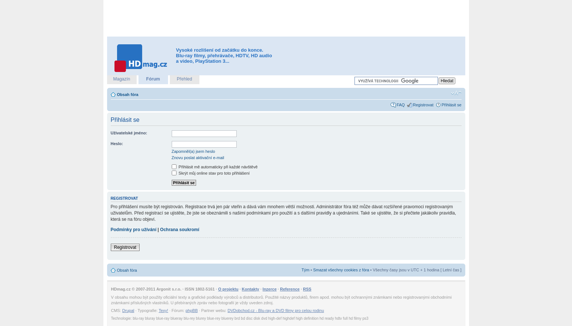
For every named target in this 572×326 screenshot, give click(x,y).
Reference (289, 289)
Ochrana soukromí (179, 229)
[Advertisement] (286, 18)
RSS (307, 289)
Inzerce (270, 289)
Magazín (121, 79)
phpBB (191, 310)
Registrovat (423, 105)
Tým (305, 270)
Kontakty (250, 289)
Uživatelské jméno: (129, 133)
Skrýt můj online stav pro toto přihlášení (211, 173)
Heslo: (117, 143)
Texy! (163, 310)
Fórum (153, 79)
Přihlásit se (452, 105)
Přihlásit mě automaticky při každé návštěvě (215, 167)
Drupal (128, 310)
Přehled (184, 79)
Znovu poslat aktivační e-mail (198, 157)
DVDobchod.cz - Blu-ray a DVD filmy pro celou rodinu (275, 310)
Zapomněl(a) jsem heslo (193, 151)
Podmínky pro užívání (134, 229)
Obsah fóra (127, 94)
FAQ (401, 105)
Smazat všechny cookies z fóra (341, 270)
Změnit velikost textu (456, 93)
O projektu (228, 289)
